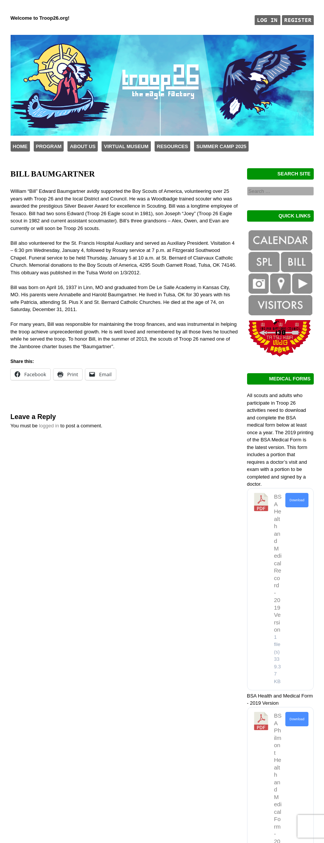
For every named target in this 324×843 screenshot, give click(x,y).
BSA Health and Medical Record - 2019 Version (278, 563)
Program (49, 146)
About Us (82, 146)
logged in (49, 426)
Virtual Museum (126, 146)
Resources (172, 146)
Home (20, 146)
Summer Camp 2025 (221, 146)
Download (297, 500)
